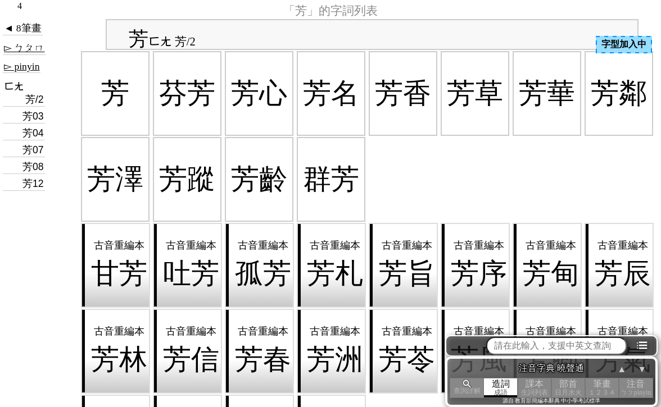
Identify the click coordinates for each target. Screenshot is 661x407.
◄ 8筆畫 (23, 28)
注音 (636, 387)
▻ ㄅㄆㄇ (24, 47)
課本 (534, 387)
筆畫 (602, 387)
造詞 (501, 387)
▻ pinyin (21, 66)
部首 (568, 387)
